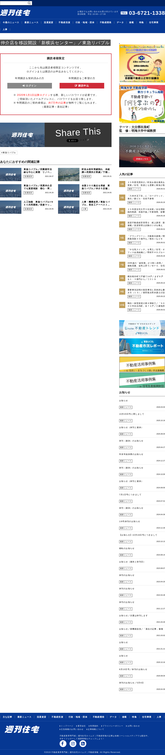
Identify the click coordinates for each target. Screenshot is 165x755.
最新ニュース (31, 22)
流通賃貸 (48, 22)
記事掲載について (96, 729)
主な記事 (7, 717)
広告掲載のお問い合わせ (72, 729)
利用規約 (94, 726)
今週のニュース (11, 22)
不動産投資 (64, 22)
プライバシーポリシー (113, 726)
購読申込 (83, 85)
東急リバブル (9, 153)
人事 (5, 29)
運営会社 (82, 726)
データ (120, 22)
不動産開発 (106, 22)
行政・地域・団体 (85, 22)
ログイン (31, 85)
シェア (83, 139)
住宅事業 (154, 22)
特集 (141, 22)
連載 (131, 22)
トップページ (67, 726)
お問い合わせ (134, 726)
